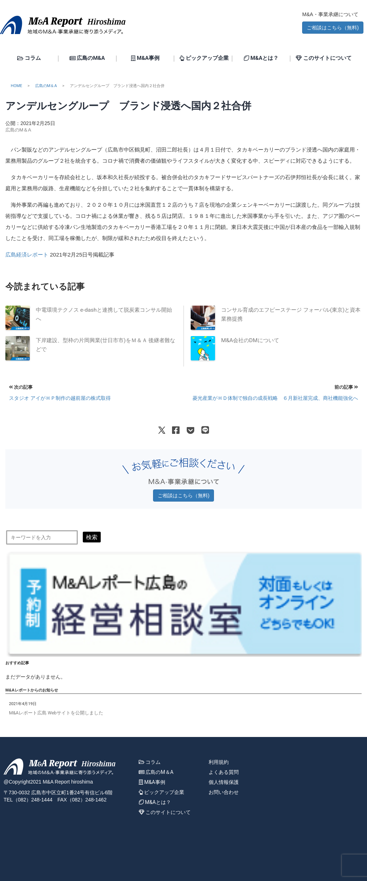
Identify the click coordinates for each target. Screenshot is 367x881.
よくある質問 (224, 772)
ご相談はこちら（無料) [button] (333, 27)
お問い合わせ (224, 792)
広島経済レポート (26, 255)
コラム (29, 58)
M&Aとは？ (261, 58)
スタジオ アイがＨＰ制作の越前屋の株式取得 (60, 398)
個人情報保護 (224, 782)
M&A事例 (145, 58)
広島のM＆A (46, 85)
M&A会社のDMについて (250, 340)
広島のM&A (87, 58)
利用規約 (219, 762)
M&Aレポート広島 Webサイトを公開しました (56, 712)
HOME (16, 85)
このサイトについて (324, 58)
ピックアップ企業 (204, 58)
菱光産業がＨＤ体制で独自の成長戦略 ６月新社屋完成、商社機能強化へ (275, 398)
